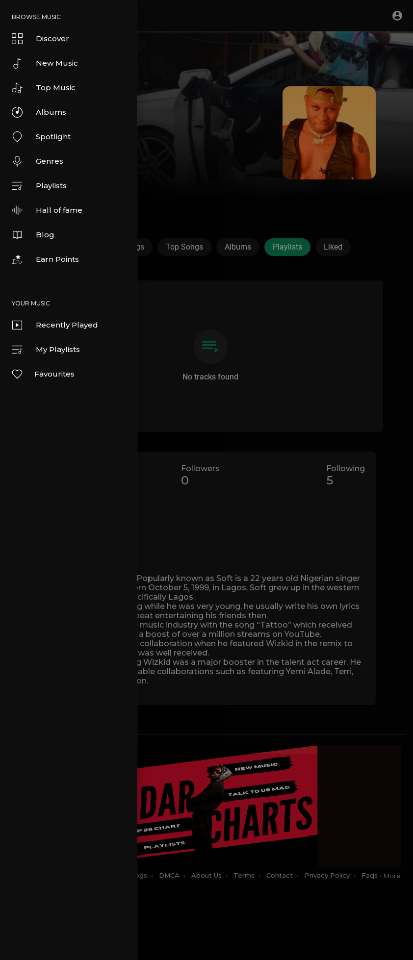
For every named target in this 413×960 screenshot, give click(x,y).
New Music (45, 63)
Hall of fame (47, 210)
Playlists (39, 185)
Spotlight (41, 136)
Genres (37, 161)
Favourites (43, 374)
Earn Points (45, 259)
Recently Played (55, 325)
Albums (39, 112)
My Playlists (46, 349)
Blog (33, 234)
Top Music (44, 87)
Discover (40, 38)
